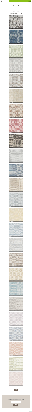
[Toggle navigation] (29, 1)
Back (16, 389)
